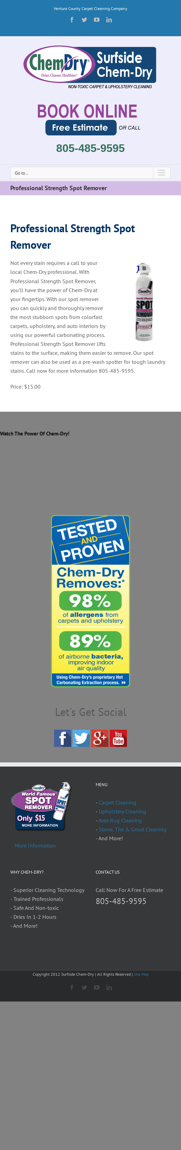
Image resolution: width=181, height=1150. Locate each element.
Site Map (141, 974)
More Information (35, 845)
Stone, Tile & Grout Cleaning (133, 829)
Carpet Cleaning (117, 802)
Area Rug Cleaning (120, 820)
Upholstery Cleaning (122, 811)
